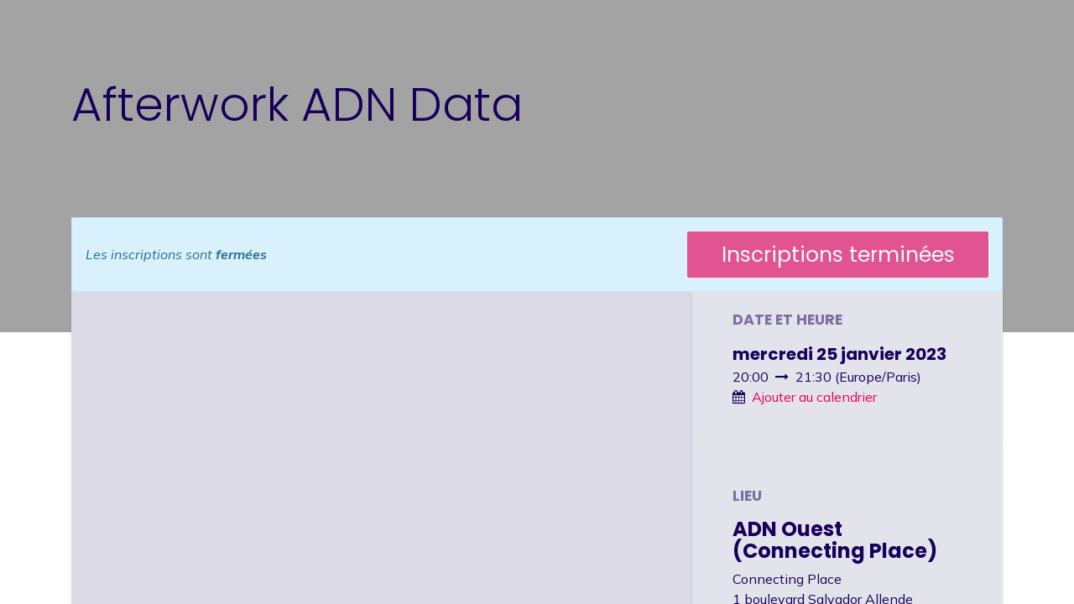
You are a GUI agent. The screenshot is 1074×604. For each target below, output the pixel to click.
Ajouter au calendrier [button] (814, 396)
